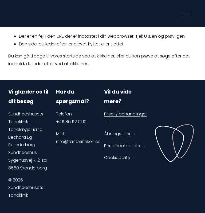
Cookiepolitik (117, 157)
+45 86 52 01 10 (71, 122)
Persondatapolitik (122, 146)
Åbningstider (117, 134)
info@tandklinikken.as (78, 141)
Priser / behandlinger (125, 114)
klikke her (106, 56)
